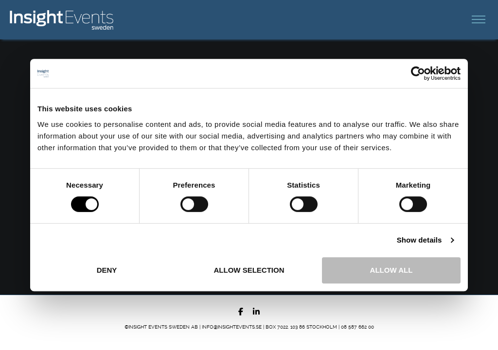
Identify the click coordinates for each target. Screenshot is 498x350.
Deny (107, 270)
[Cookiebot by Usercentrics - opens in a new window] (418, 73)
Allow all (391, 270)
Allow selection (249, 270)
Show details (419, 240)
